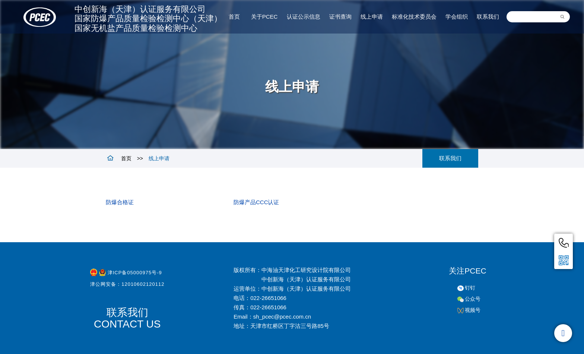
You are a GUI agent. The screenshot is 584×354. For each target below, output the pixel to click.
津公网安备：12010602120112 (127, 285)
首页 (126, 158)
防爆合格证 (120, 202)
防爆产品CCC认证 (256, 202)
